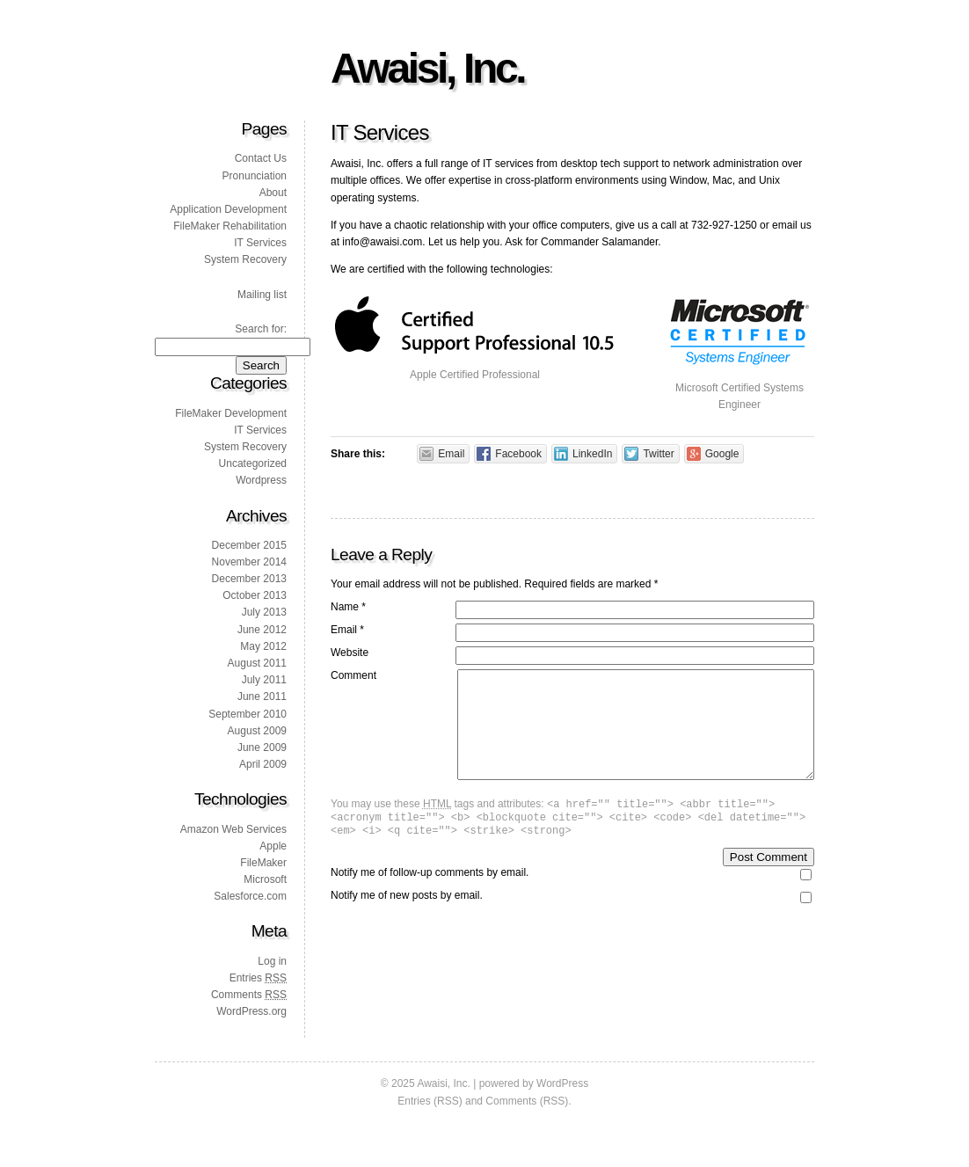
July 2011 (264, 680)
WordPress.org (251, 1011)
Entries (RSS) (429, 1101)
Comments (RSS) (526, 1101)
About (273, 192)
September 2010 (247, 714)
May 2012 (263, 646)
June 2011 (262, 696)
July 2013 (264, 612)
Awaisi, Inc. (427, 68)
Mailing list (262, 294)
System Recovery (245, 259)
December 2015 (249, 545)
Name (348, 607)
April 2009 (263, 764)
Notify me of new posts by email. (407, 921)
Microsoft (265, 879)
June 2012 (262, 630)
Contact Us (261, 158)
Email (347, 630)
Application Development (228, 209)
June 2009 (262, 747)
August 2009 (257, 731)
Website (349, 652)
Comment (353, 675)
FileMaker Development (231, 413)
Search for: (261, 329)
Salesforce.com (250, 896)
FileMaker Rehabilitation (230, 226)
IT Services (260, 243)
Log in (272, 961)
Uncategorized (253, 463)
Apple (273, 846)
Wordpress (261, 480)
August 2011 (257, 663)
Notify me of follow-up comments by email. (429, 899)
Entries (258, 978)
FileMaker (263, 863)
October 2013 (254, 595)
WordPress (562, 1083)
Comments (249, 994)
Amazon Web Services (233, 829)
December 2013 (249, 579)
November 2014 (249, 562)
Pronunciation (254, 176)
